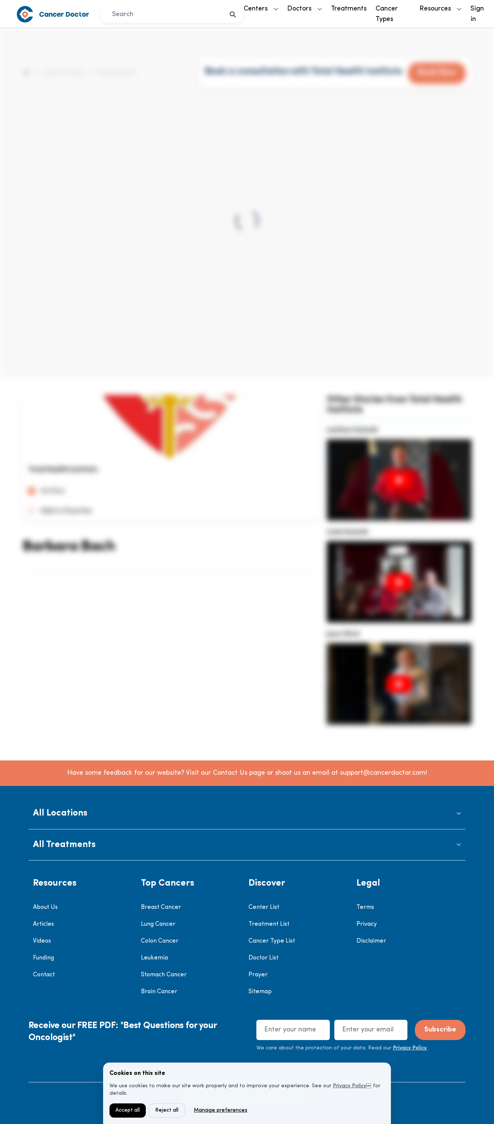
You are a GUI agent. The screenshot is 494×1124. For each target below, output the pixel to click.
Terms (365, 907)
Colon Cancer (159, 941)
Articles (43, 924)
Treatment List (268, 924)
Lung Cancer (158, 924)
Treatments (349, 8)
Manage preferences (220, 1110)
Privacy (366, 924)
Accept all (127, 1110)
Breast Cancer (161, 907)
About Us (45, 907)
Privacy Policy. (410, 1048)
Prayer (258, 975)
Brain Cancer (159, 992)
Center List (263, 907)
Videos (42, 941)
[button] (247, 813)
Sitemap (260, 992)
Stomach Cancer (164, 975)
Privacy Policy (349, 1086)
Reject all (166, 1110)
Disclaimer (371, 941)
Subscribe (440, 1029)
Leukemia (154, 958)
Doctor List (263, 958)
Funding (43, 958)
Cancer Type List (271, 941)
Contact (44, 975)
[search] (233, 14)
